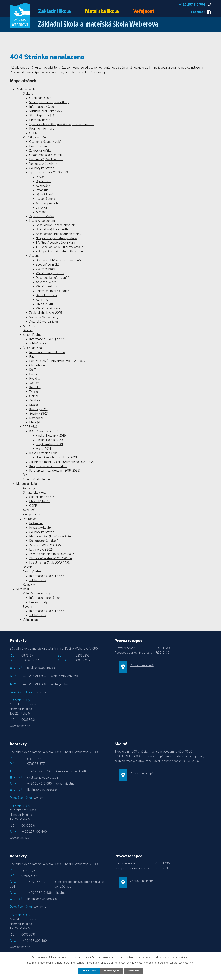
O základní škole (40, 98)
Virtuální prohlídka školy (45, 111)
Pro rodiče (30, 518)
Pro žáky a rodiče (34, 137)
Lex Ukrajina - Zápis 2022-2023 (49, 562)
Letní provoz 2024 (41, 549)
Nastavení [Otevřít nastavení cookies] (133, 970)
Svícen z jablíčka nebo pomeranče (59, 260)
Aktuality (29, 326)
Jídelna (27, 606)
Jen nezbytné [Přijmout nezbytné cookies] (111, 970)
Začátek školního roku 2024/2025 (51, 554)
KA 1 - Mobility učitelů (43, 431)
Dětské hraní (44, 194)
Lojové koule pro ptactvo (52, 290)
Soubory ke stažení (42, 168)
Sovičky (34, 400)
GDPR (33, 133)
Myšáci (34, 404)
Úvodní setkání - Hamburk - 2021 (56, 457)
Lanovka (41, 207)
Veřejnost (143, 11)
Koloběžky (43, 185)
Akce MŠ (29, 510)
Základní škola (54, 11)
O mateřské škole (35, 492)
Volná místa (31, 619)
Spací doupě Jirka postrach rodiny (58, 233)
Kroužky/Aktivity (40, 527)
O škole (28, 93)
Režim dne (36, 523)
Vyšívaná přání (45, 269)
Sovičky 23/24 (38, 413)
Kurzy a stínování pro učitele (48, 466)
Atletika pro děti (47, 203)
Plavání (40, 176)
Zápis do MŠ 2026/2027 (45, 545)
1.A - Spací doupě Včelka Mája (55, 242)
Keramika (42, 299)
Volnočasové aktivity (43, 163)
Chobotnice (37, 365)
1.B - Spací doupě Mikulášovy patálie (59, 247)
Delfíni (33, 369)
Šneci (33, 374)
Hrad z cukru (44, 304)
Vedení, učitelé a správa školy (49, 102)
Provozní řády (38, 602)
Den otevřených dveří (43, 540)
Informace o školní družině (47, 352)
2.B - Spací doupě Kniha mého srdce (59, 251)
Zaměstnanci (31, 514)
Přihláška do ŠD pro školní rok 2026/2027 (57, 361)
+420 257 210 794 (192, 4)
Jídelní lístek (37, 343)
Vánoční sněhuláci (48, 308)
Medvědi (35, 422)
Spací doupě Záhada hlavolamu (56, 225)
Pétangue (42, 190)
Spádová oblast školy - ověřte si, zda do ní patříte (61, 124)
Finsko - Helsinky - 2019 (51, 435)
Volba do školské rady (44, 317)
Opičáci (34, 396)
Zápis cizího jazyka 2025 (45, 312)
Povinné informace (41, 128)
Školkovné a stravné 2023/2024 (50, 558)
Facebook (198, 11)
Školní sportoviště (41, 115)
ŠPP (25, 475)
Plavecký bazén (39, 119)
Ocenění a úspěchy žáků (45, 141)
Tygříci (34, 391)
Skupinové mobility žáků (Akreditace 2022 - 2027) (62, 461)
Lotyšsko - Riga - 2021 (49, 444)
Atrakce (41, 212)
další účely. (183, 957)
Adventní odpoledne (36, 479)
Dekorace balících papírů (52, 277)
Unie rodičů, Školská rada (46, 159)
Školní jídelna (32, 334)
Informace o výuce (41, 106)
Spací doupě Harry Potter (53, 229)
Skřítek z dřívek (46, 295)
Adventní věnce (46, 282)
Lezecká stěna (45, 198)
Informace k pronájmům (45, 597)
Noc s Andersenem (42, 220)
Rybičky (34, 378)
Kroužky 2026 (38, 409)
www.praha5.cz (20, 726)
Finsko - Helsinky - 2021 (51, 440)
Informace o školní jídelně (46, 339)
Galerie (28, 330)
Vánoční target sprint (50, 273)
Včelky (34, 383)
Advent (34, 255)
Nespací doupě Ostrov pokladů (56, 238)
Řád (31, 356)
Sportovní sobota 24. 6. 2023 (48, 172)
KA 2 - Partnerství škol (44, 453)
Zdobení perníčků (47, 264)
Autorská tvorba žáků (43, 321)
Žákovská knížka (40, 150)
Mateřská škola (102, 11)
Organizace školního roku (46, 155)
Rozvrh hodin (38, 146)
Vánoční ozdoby (46, 286)
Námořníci (36, 418)
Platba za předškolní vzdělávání (50, 536)
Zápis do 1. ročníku (41, 216)
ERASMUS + (31, 426)
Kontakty (35, 387)
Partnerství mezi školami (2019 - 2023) (54, 470)
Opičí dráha (43, 181)
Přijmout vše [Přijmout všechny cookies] (89, 970)
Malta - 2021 (43, 448)
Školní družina (32, 347)
